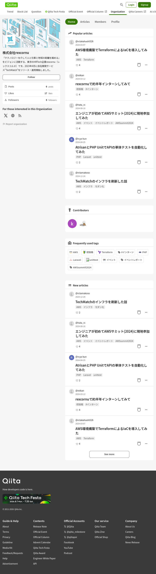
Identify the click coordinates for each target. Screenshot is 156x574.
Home (71, 22)
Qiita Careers (137, 11)
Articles (85, 22)
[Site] (13, 115)
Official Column (97, 11)
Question (36, 11)
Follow (31, 77)
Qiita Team (100, 526)
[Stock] (139, 64)
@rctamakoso (82, 172)
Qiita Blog (130, 537)
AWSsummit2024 (124, 123)
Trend (10, 11)
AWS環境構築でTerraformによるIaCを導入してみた (111, 52)
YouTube (68, 547)
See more (109, 454)
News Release (132, 542)
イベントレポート (104, 123)
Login (131, 4)
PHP (78, 156)
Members (100, 22)
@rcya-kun (81, 138)
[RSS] (20, 115)
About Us (130, 526)
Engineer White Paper (44, 558)
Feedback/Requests (13, 553)
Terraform (89, 59)
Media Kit (7, 547)
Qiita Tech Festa (55, 11)
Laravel (87, 156)
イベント (88, 123)
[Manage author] (146, 64)
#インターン (92, 89)
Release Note (40, 526)
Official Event (76, 11)
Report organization (15, 124)
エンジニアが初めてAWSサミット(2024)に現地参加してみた (112, 115)
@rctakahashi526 (84, 41)
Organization (118, 11)
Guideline (8, 542)
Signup (144, 4)
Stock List (22, 11)
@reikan (79, 75)
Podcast (68, 553)
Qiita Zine (100, 531)
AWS (78, 59)
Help (5, 558)
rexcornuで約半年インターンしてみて (102, 84)
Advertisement (10, 563)
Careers (129, 531)
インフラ (88, 186)
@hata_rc (80, 104)
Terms (6, 531)
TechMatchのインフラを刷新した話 (101, 181)
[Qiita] (11, 4)
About (6, 526)
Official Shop (101, 537)
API (35, 563)
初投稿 (79, 89)
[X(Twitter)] (6, 115)
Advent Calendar (42, 542)
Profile (115, 22)
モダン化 (99, 186)
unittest (97, 156)
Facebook (69, 542)
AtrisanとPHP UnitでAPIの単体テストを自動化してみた (111, 149)
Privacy (6, 537)
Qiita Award (39, 553)
